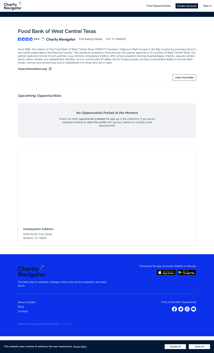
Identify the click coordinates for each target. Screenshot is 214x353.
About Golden (27, 302)
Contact (23, 311)
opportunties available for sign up (99, 119)
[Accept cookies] (199, 346)
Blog (21, 307)
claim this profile (96, 122)
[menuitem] (11, 6)
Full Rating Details (90, 39)
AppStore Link (166, 272)
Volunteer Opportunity (183, 302)
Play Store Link (186, 272)
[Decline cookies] (175, 346)
